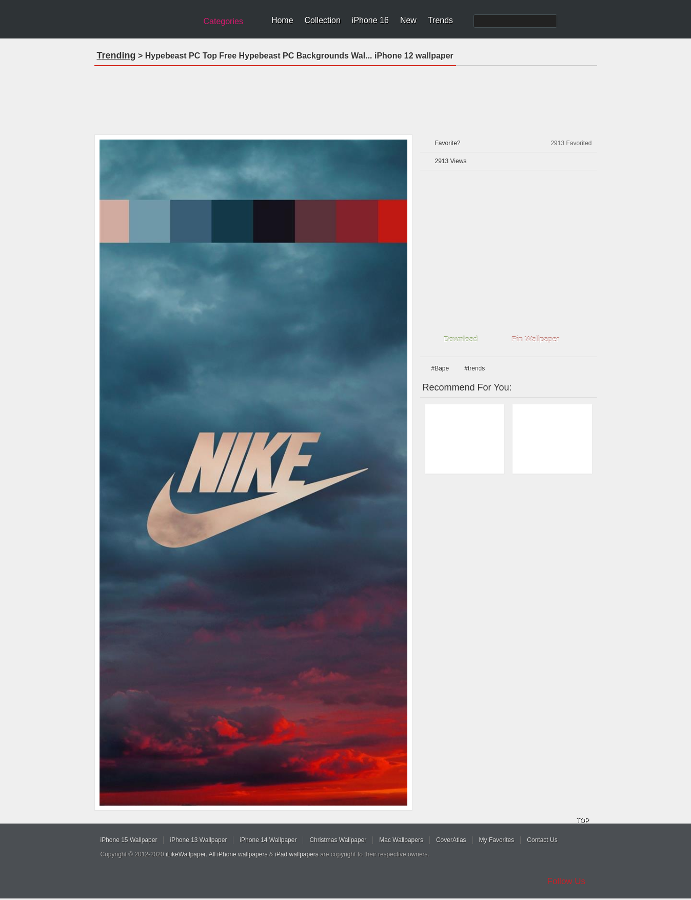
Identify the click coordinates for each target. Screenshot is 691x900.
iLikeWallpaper (186, 854)
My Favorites (497, 840)
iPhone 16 (370, 20)
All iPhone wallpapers (238, 854)
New (408, 20)
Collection (323, 20)
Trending (116, 55)
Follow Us (566, 881)
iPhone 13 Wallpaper (198, 840)
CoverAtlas (451, 840)
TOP (583, 820)
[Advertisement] (346, 97)
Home (282, 20)
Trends (440, 20)
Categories (223, 21)
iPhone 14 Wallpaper (268, 840)
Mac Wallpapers (401, 840)
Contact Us (542, 840)
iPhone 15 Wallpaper (129, 840)
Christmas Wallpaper (337, 840)
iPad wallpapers (297, 854)
